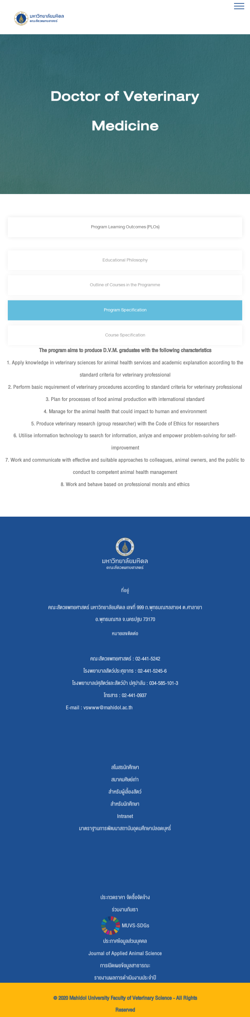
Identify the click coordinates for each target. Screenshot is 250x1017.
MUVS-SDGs (125, 954)
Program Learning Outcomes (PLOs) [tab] (125, 229)
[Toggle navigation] (239, 6)
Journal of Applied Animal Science (125, 981)
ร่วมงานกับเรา (125, 938)
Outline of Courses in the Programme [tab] (125, 297)
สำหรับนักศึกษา (125, 830)
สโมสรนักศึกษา (125, 794)
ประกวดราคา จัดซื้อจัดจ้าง (125, 925)
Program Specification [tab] (125, 322)
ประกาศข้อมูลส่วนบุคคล (125, 970)
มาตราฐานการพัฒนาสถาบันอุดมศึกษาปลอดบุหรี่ (125, 855)
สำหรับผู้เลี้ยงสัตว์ (125, 818)
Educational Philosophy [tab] (125, 272)
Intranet (125, 842)
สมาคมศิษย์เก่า (125, 806)
